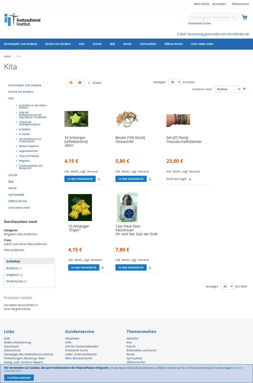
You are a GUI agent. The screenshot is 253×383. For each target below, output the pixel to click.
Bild (11, 181)
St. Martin (24, 134)
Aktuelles (132, 338)
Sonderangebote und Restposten (30, 167)
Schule (12, 175)
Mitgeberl (24, 160)
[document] (126, 373)
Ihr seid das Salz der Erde (136, 233)
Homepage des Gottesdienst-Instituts (28, 354)
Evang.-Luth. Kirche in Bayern (23, 362)
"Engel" (74, 230)
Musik (12, 188)
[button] (99, 178)
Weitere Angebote (29, 146)
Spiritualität (16, 194)
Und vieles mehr (19, 208)
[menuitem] (21, 44)
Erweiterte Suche (199, 23)
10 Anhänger (78, 226)
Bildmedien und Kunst (141, 350)
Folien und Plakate (29, 156)
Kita (11, 98)
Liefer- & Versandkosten (81, 354)
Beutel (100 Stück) (130, 137)
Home (7, 56)
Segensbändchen (28, 151)
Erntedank (24, 129)
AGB (6, 338)
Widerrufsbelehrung (17, 342)
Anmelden (219, 4)
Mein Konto (201, 4)
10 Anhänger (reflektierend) (76, 139)
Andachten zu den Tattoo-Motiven (33, 106)
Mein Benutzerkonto (78, 358)
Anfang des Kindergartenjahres (29, 123)
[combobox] (213, 17)
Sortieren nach (202, 89)
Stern (68, 145)
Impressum (11, 346)
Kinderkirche (16, 281)
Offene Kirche (17, 201)
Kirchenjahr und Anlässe (24, 85)
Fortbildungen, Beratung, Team (24, 358)
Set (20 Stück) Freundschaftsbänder (184, 139)
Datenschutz (12, 350)
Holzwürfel (124, 141)
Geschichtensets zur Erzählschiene (30, 140)
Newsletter (72, 338)
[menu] (126, 44)
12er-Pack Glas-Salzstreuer (128, 228)
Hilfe (68, 342)
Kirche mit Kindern (21, 92)
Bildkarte (14, 268)
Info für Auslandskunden (81, 346)
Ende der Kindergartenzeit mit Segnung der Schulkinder (32, 115)
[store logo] (23, 19)
